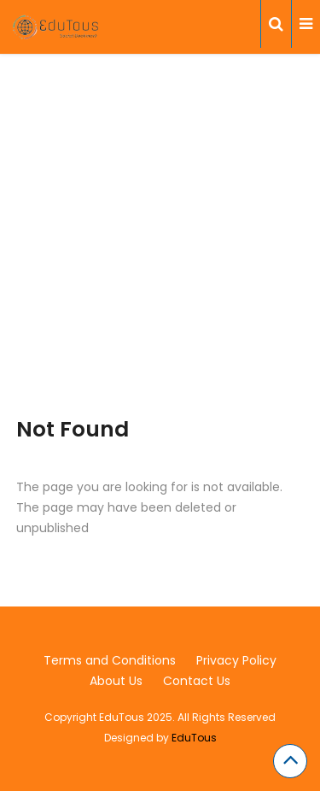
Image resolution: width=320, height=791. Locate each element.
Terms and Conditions (110, 660)
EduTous (194, 737)
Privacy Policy (236, 660)
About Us (116, 681)
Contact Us (196, 681)
